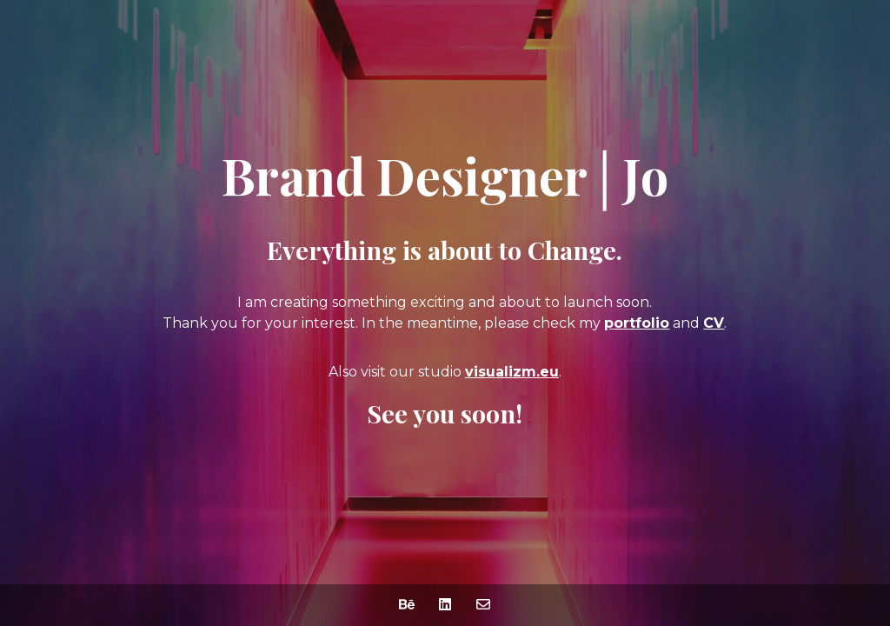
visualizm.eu (512, 371)
